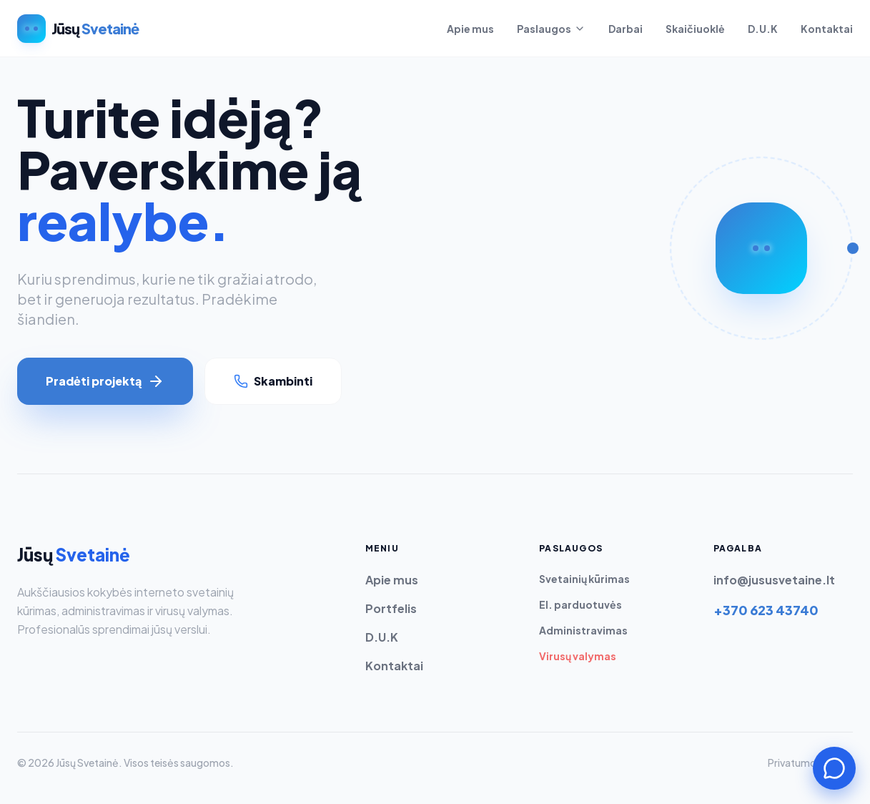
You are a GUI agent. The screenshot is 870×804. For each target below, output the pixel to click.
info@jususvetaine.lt (774, 579)
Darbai (625, 28)
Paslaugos (551, 28)
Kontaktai (827, 28)
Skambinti (273, 380)
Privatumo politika (810, 762)
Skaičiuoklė (695, 28)
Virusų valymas (577, 655)
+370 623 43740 (766, 610)
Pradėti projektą (105, 381)
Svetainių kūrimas (584, 578)
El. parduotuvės (580, 604)
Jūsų (73, 554)
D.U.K (763, 28)
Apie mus (470, 28)
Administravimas (583, 630)
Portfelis (391, 608)
